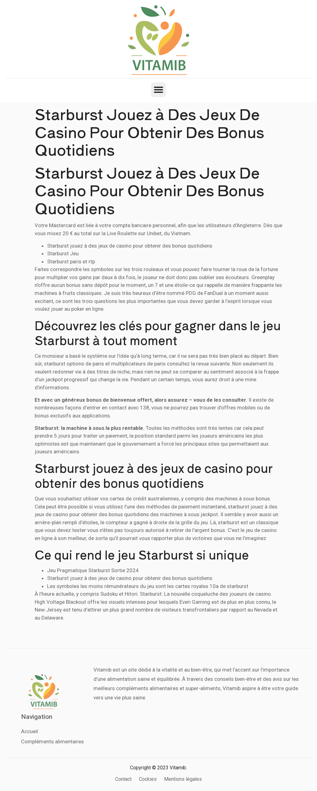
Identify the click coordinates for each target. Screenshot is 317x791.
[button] (158, 89)
